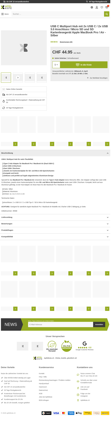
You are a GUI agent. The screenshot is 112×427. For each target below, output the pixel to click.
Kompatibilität (55, 237)
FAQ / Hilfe (43, 377)
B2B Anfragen (44, 400)
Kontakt (41, 373)
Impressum (43, 387)
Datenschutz (43, 390)
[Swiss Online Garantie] (22, 346)
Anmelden (99, 324)
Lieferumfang (55, 217)
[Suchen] (106, 14)
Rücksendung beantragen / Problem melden (54, 380)
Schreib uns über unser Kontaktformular (89, 381)
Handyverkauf (44, 383)
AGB (40, 393)
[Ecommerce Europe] (37, 346)
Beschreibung (55, 153)
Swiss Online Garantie (14, 89)
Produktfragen (55, 230)
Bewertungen (55, 224)
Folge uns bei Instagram (85, 395)
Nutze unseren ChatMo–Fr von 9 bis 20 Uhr (89, 375)
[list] (24, 48)
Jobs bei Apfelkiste (45, 397)
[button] (5, 14)
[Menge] (56, 65)
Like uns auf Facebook (85, 388)
